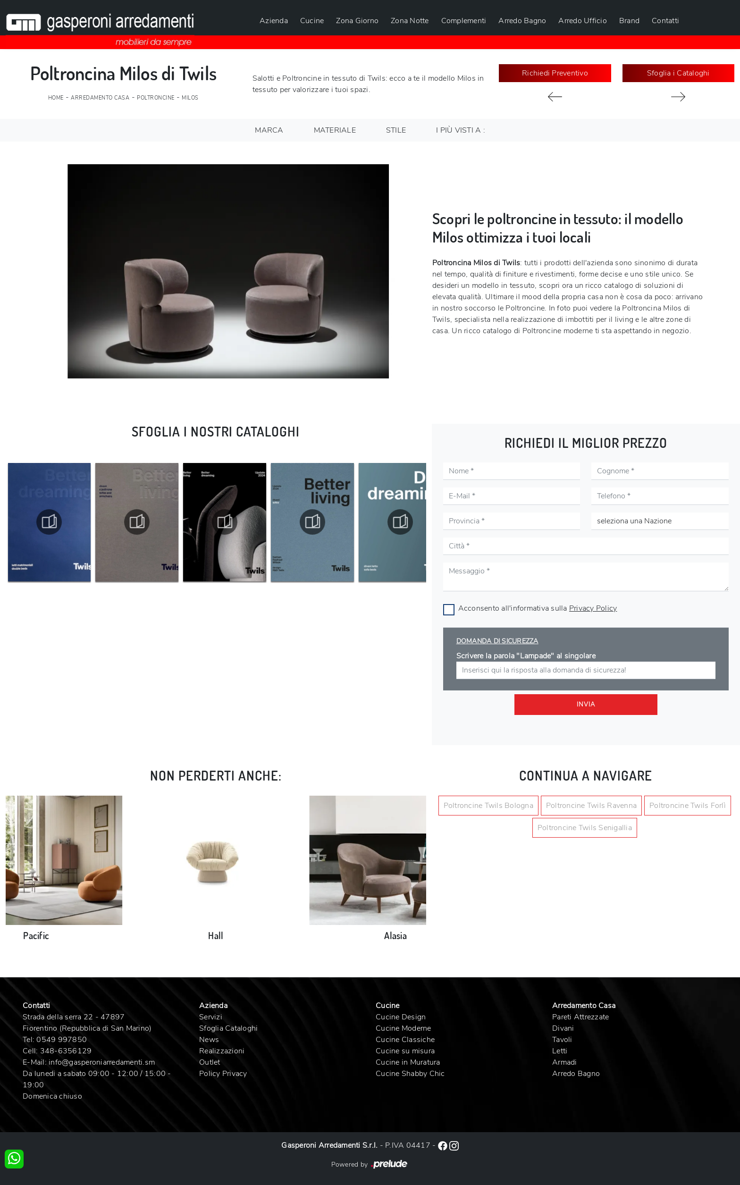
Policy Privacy (223, 1073)
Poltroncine (156, 97)
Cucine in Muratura (408, 1062)
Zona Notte (410, 21)
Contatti (665, 21)
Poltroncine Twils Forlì (687, 805)
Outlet (209, 1062)
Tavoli (562, 1039)
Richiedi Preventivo (555, 73)
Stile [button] (396, 130)
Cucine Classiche (405, 1039)
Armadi (564, 1062)
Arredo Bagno (522, 21)
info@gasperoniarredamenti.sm (102, 1062)
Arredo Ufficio (582, 21)
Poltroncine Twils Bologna (488, 805)
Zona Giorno (357, 21)
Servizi (210, 1017)
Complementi (464, 21)
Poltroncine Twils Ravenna (591, 805)
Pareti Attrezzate (580, 1017)
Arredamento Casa (100, 97)
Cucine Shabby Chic (410, 1073)
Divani (563, 1028)
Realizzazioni (221, 1051)
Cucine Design (401, 1017)
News (209, 1039)
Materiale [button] (335, 130)
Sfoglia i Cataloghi (678, 73)
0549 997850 (61, 1039)
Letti (559, 1051)
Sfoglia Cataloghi (228, 1028)
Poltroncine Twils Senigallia (585, 828)
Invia (586, 704)
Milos (190, 97)
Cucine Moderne (403, 1028)
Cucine (312, 21)
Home (56, 97)
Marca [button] (269, 130)
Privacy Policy (593, 608)
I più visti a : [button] (460, 130)
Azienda (274, 21)
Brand (629, 21)
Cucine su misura (405, 1051)
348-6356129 (66, 1051)
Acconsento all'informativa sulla (537, 608)
